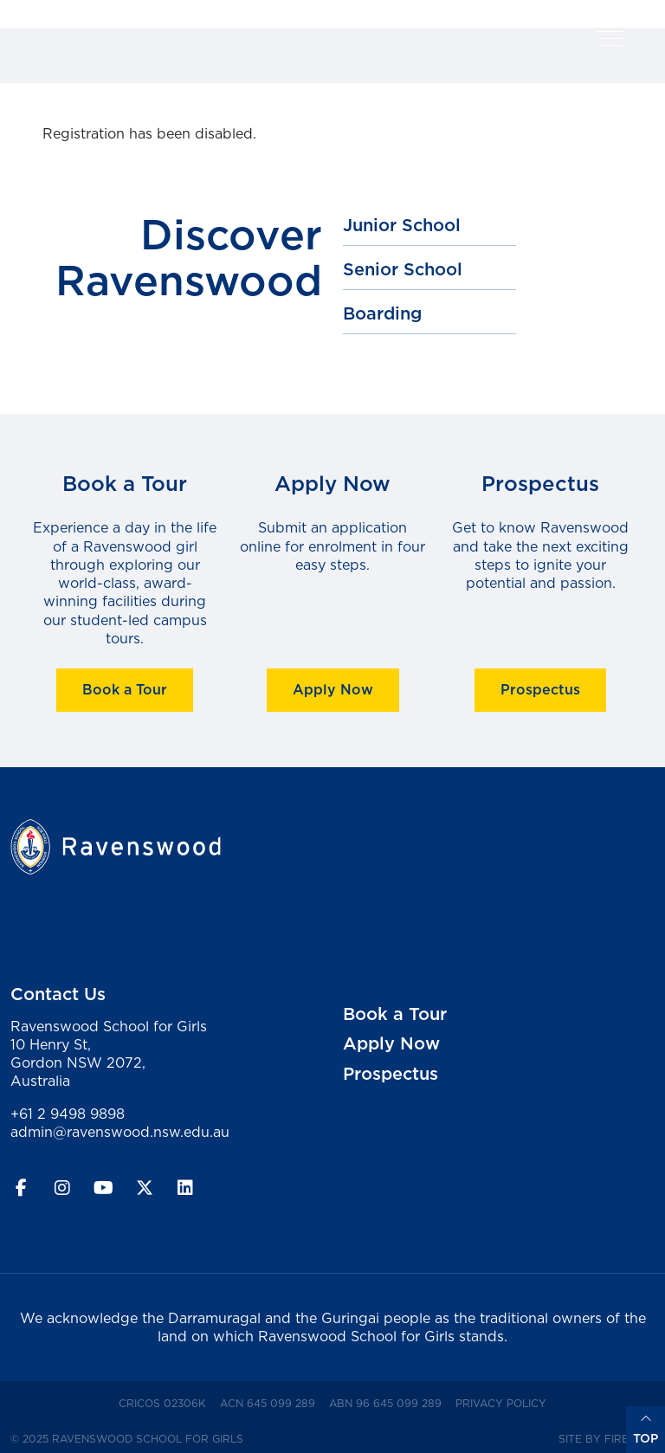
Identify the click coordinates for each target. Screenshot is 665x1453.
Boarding (382, 313)
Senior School (402, 269)
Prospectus (540, 689)
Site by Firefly (603, 1438)
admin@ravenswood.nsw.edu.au (119, 1131)
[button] (610, 38)
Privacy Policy (504, 1403)
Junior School (402, 225)
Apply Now (333, 689)
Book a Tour (124, 689)
